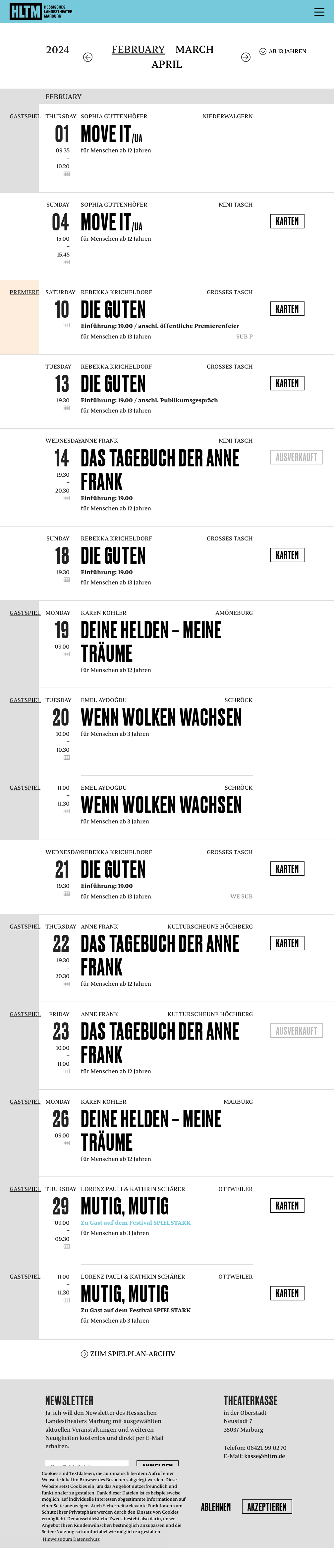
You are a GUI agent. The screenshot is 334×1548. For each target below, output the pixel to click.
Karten (287, 221)
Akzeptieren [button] (267, 1507)
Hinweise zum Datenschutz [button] (71, 1539)
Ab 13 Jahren (287, 51)
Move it (111, 133)
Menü (304, 12)
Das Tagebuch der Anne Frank (160, 470)
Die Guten (113, 309)
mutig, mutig (125, 1206)
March (194, 49)
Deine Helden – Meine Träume (151, 641)
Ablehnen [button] (216, 1507)
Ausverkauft (296, 457)
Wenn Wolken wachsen (162, 717)
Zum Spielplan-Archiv (132, 1353)
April (166, 64)
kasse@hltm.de (264, 1456)
